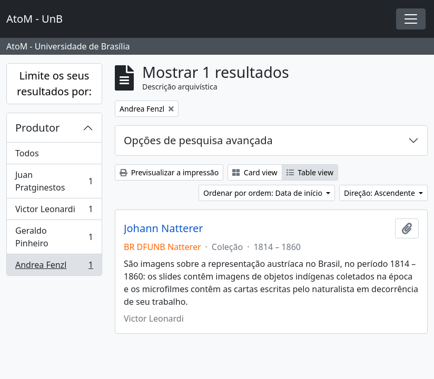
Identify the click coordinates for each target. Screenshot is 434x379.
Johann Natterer (163, 228)
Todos (27, 153)
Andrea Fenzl (54, 266)
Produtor (37, 128)
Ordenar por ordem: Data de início (263, 193)
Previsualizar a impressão (169, 172)
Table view (310, 172)
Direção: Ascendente (380, 193)
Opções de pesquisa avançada (198, 140)
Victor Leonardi (54, 211)
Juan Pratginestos (54, 181)
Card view (254, 172)
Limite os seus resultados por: (54, 83)
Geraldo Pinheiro (54, 237)
